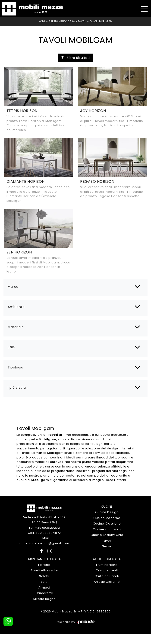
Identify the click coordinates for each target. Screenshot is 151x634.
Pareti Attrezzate (44, 570)
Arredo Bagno (44, 599)
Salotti (44, 576)
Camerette (44, 593)
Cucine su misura (107, 529)
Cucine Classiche (107, 523)
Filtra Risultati (75, 57)
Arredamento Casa (62, 21)
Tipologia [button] (15, 367)
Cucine (107, 506)
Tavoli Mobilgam (101, 21)
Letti (44, 582)
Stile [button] (11, 347)
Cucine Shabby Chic (107, 535)
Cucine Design (107, 512)
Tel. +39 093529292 (44, 527)
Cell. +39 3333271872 (44, 533)
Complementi (107, 570)
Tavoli (82, 21)
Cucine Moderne (106, 518)
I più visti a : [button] (18, 387)
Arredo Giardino (107, 582)
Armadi (44, 587)
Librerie (44, 565)
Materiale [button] (16, 327)
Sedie (107, 546)
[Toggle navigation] (144, 8)
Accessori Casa (107, 559)
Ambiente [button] (16, 306)
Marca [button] (13, 286)
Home (42, 21)
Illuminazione (107, 565)
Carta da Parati (106, 576)
